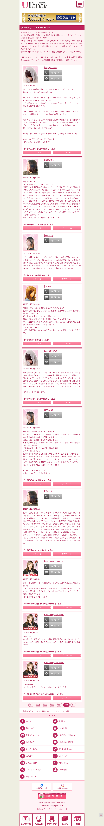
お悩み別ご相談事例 (62, 742)
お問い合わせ (60, 763)
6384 (59, 705)
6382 (45, 705)
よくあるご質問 (28, 763)
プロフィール (67, 152)
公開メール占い (28, 749)
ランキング (59, 756)
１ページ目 (49, 52)
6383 (52, 705)
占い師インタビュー (62, 749)
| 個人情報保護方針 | (47, 802)
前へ (31, 705)
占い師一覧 (59, 728)
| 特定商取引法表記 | (48, 806)
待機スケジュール (29, 735)
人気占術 (26, 756)
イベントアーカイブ (30, 770)
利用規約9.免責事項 (54, 60)
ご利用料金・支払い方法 (64, 735)
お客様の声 (27, 742)
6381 (38, 705)
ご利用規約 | (60, 802)
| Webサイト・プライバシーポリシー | (52, 809)
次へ (73, 705)
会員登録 (58, 721)
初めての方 (27, 728)
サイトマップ (28, 777)
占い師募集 (59, 770)
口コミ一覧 (37, 152)
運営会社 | (60, 806)
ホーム (25, 721)
